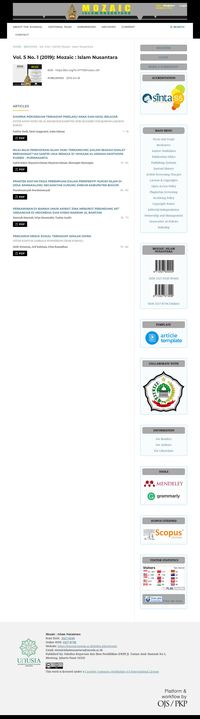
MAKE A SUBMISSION (163, 67)
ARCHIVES (109, 26)
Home (17, 46)
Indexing (164, 227)
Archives (30, 46)
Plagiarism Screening (164, 192)
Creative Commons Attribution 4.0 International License (122, 671)
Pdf (21, 138)
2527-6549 (68, 638)
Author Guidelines (164, 151)
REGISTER (164, 48)
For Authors (163, 445)
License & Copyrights (164, 180)
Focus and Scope (164, 139)
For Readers (164, 439)
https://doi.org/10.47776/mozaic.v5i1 (77, 70)
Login (183, 5)
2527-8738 (69, 642)
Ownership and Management (164, 215)
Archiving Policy (163, 198)
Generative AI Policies (163, 221)
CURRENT (128, 26)
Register (169, 5)
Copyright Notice (164, 204)
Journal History (164, 168)
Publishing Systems (163, 162)
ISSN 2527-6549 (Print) (164, 278)
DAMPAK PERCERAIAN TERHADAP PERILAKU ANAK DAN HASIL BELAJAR (71, 121)
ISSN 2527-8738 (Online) (163, 303)
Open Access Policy (163, 186)
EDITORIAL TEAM (59, 26)
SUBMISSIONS (86, 26)
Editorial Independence (163, 209)
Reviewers (164, 145)
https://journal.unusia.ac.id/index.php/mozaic (87, 646)
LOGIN (164, 57)
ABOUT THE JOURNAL (28, 26)
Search (177, 26)
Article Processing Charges (163, 174)
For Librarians (163, 451)
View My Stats (172, 601)
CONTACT (22, 34)
